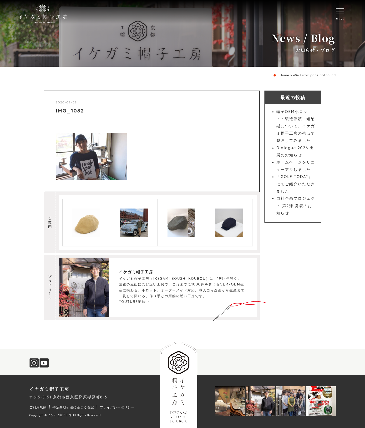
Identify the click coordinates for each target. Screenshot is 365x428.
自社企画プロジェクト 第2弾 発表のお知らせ (295, 205)
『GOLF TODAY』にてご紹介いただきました (295, 184)
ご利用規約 (38, 407)
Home (284, 75)
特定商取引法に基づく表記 (73, 407)
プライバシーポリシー (117, 407)
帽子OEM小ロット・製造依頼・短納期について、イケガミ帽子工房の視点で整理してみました (295, 126)
